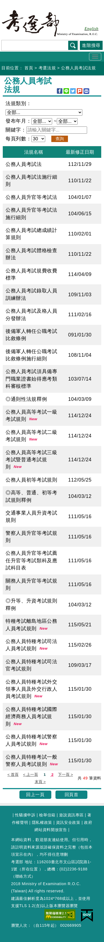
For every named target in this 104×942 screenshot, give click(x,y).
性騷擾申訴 (25, 815)
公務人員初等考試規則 (31, 480)
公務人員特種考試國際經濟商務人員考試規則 (31, 716)
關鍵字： (16, 130)
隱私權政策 (42, 822)
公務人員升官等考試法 (31, 197)
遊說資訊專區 (71, 815)
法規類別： (18, 103)
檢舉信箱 (47, 815)
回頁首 (71, 794)
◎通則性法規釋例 (26, 399)
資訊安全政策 (68, 822)
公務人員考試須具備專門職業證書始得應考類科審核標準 (31, 379)
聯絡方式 (23, 876)
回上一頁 (35, 794)
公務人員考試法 (24, 164)
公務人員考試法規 (78, 67)
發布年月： (18, 121)
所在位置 (30, 869)
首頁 (28, 67)
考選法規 (47, 67)
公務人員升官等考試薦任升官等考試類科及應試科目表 (31, 560)
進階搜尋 (91, 45)
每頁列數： (18, 138)
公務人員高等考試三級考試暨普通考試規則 (31, 460)
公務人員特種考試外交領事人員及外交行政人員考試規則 (31, 689)
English (91, 28)
